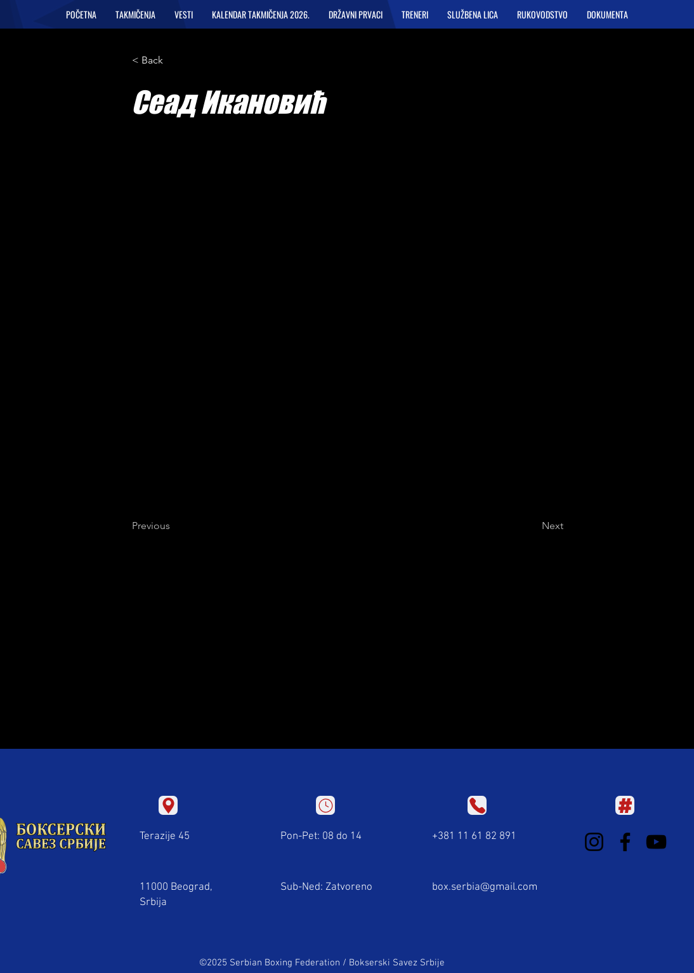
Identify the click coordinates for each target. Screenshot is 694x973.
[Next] (531, 526)
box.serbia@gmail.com (484, 887)
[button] (135, 14)
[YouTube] (656, 841)
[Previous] (174, 526)
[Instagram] (594, 841)
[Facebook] (625, 841)
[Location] (168, 805)
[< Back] (174, 60)
